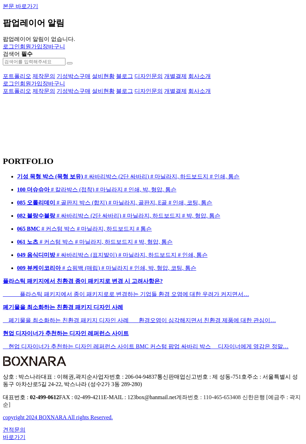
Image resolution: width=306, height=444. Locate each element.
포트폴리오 (17, 76)
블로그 (124, 76)
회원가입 (31, 46)
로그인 (11, 46)
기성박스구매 (74, 76)
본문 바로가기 (20, 6)
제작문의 (44, 76)
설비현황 (103, 76)
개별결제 (175, 76)
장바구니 (53, 46)
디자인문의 (148, 76)
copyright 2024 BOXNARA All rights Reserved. (58, 417)
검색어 (18, 54)
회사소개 (199, 76)
